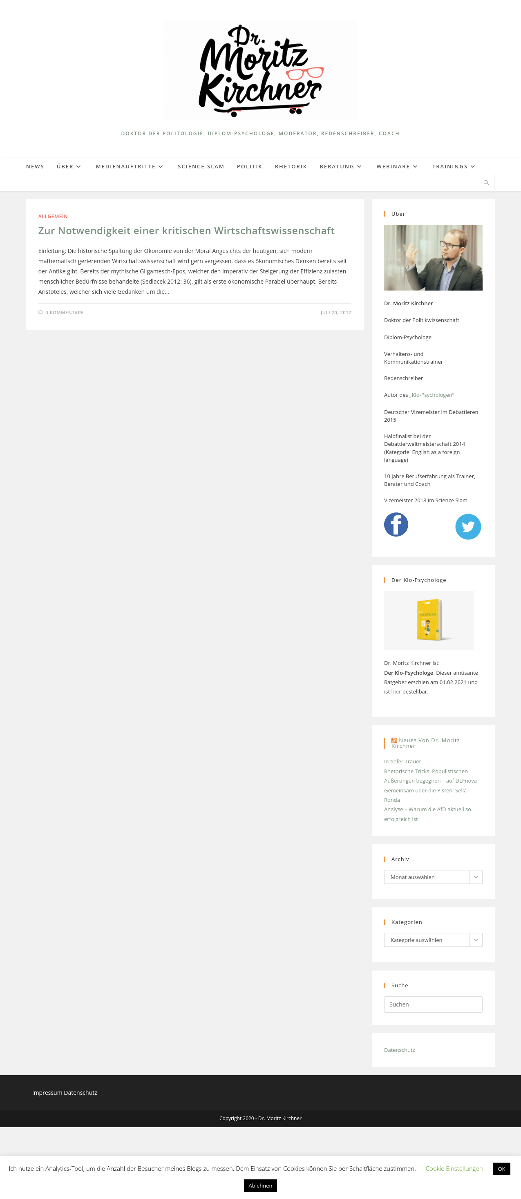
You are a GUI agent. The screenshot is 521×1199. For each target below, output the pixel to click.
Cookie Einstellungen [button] (454, 1168)
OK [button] (501, 1168)
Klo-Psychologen (431, 394)
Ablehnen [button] (261, 1185)
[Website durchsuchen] (486, 183)
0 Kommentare (64, 312)
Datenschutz (399, 1121)
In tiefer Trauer (402, 833)
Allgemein (53, 216)
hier (396, 763)
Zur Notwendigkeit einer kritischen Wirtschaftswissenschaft (186, 230)
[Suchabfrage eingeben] (433, 1076)
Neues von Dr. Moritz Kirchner (425, 815)
